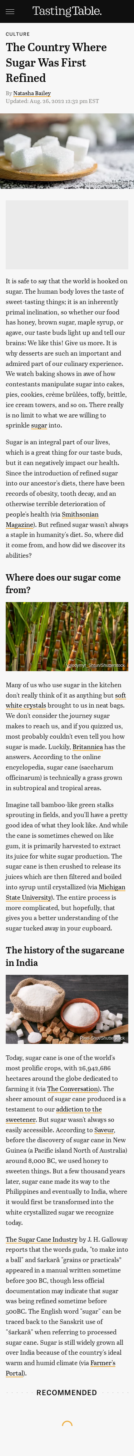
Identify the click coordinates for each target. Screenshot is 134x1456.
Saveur (104, 1129)
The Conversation (72, 1088)
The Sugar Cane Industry (42, 1239)
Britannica (88, 746)
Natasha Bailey (32, 93)
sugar (39, 424)
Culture (18, 33)
